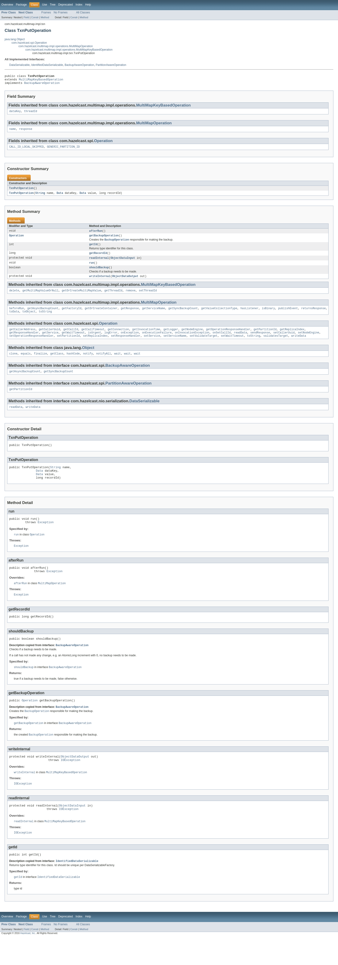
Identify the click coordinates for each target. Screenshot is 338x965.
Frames (46, 12)
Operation (103, 144)
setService (152, 345)
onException (130, 341)
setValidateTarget (204, 345)
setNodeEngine (308, 341)
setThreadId (148, 297)
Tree (53, 4)
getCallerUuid (49, 338)
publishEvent (288, 316)
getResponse (130, 316)
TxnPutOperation (21, 192)
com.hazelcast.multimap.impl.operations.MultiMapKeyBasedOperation (69, 49)
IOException (70, 784)
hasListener (249, 316)
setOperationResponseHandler (31, 345)
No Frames (61, 12)
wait (117, 363)
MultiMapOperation (154, 125)
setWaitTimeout (232, 345)
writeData (298, 345)
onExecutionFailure (157, 341)
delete (14, 297)
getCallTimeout (93, 338)
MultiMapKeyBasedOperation (41, 81)
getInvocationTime (146, 338)
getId (93, 249)
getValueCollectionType (219, 316)
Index (78, 4)
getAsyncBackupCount (42, 316)
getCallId (70, 338)
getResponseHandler (24, 341)
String (40, 197)
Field (26, 17)
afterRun (95, 235)
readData (240, 341)
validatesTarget (275, 345)
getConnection (118, 338)
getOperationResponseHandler (228, 338)
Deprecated (65, 4)
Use (44, 4)
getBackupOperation (104, 240)
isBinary (268, 316)
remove (131, 297)
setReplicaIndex (95, 345)
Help (88, 4)
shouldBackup (99, 274)
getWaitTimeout (73, 341)
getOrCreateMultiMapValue (81, 297)
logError (110, 341)
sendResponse (260, 341)
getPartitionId (265, 338)
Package (21, 4)
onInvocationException (192, 341)
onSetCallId (221, 341)
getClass (56, 363)
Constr (35, 17)
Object (88, 357)
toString (45, 319)
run (91, 269)
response (25, 132)
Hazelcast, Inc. (28, 961)
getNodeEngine (192, 338)
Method (45, 17)
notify (88, 363)
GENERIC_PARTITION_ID (63, 150)
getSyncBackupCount (183, 316)
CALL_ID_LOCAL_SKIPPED (26, 150)
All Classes (83, 12)
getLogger (170, 338)
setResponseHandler (126, 345)
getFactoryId (71, 316)
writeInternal (99, 283)
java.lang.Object (15, 39)
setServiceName (174, 345)
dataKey (15, 114)
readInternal (99, 264)
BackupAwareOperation (79, 65)
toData (14, 319)
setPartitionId (68, 345)
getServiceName (153, 316)
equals (26, 363)
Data (60, 197)
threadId (30, 114)
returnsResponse (313, 316)
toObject (29, 319)
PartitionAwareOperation (111, 65)
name (12, 132)
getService (50, 341)
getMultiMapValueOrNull (40, 297)
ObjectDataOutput (125, 283)
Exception (46, 538)
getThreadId (113, 297)
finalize (40, 363)
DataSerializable (19, 65)
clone (13, 363)
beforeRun (16, 316)
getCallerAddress (22, 338)
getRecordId (98, 258)
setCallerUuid (283, 341)
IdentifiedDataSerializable (47, 65)
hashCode (73, 363)
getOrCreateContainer (101, 316)
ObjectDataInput (123, 264)
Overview (7, 4)
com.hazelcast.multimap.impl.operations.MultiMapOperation (55, 46)
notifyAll (103, 363)
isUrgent (94, 341)
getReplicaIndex (292, 338)
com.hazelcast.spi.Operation (29, 42)
